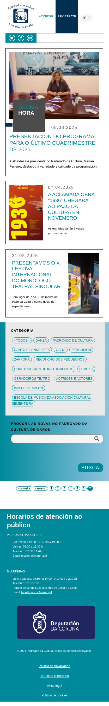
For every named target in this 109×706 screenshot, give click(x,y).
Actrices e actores (74, 378)
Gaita (60, 350)
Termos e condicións (54, 676)
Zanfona (22, 359)
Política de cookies (54, 695)
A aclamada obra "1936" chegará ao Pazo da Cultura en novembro (71, 206)
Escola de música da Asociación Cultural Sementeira (51, 400)
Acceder (46, 16)
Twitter (11, 38)
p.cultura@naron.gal (34, 555)
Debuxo (86, 369)
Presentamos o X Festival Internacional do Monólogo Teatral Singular (36, 274)
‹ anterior (40, 488)
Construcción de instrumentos (44, 369)
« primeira (24, 488)
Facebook (21, 38)
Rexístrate (67, 16)
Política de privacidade (54, 666)
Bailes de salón (28, 388)
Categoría (22, 331)
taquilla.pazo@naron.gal (36, 592)
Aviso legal (54, 686)
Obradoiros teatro (32, 378)
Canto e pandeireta (32, 350)
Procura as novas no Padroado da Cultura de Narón (49, 427)
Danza (41, 340)
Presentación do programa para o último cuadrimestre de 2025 (52, 142)
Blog (30, 38)
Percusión (81, 350)
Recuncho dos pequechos (60, 359)
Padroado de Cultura (73, 340)
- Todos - (22, 340)
